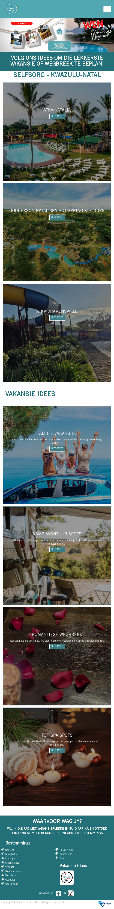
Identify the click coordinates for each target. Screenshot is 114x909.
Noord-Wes (11, 854)
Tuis (62, 858)
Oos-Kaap (10, 880)
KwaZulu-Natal (13, 871)
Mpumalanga (12, 863)
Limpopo (10, 859)
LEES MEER (57, 116)
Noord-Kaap (11, 884)
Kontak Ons (66, 854)
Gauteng (9, 850)
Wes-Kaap (10, 876)
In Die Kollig (66, 850)
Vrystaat (9, 867)
